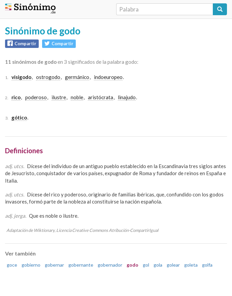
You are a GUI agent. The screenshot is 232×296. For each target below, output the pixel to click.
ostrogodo (48, 77)
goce (12, 265)
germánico (77, 77)
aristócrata (100, 97)
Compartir (21, 43)
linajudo (127, 97)
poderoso (36, 97)
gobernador (110, 265)
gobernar (54, 265)
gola (158, 265)
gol (146, 265)
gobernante (80, 265)
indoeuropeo (108, 77)
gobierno (31, 265)
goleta (191, 265)
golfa (207, 265)
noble (77, 97)
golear (173, 265)
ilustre (59, 97)
